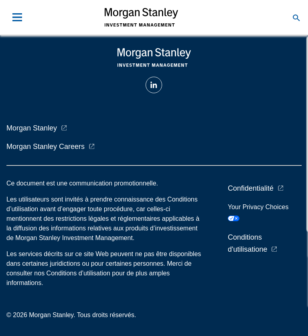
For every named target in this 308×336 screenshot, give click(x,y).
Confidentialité (251, 188)
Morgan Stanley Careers (45, 147)
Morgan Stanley (31, 128)
